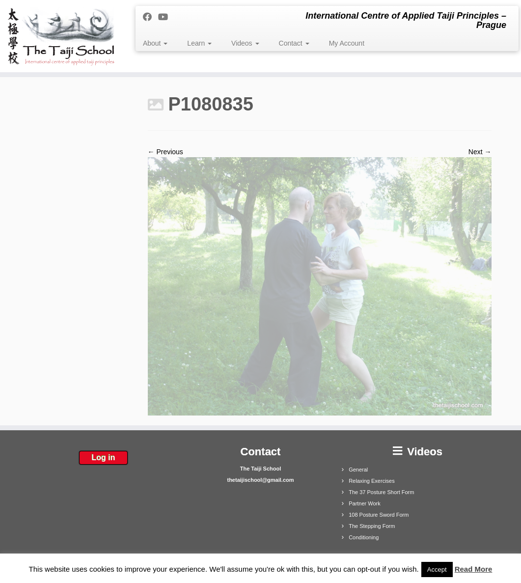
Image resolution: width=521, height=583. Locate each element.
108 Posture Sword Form (379, 515)
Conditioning (364, 537)
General (358, 469)
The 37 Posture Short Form (381, 492)
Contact (294, 43)
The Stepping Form (372, 526)
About (155, 43)
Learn (199, 43)
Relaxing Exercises (372, 481)
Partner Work (365, 503)
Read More (474, 569)
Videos (245, 43)
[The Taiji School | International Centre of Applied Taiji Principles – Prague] (61, 36)
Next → (480, 152)
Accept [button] (437, 569)
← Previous (165, 152)
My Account (346, 43)
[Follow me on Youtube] (166, 17)
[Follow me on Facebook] (150, 17)
